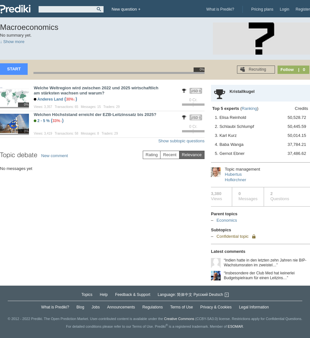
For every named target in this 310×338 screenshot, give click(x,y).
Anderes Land (50, 99)
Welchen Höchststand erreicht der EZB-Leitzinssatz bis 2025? (95, 114)
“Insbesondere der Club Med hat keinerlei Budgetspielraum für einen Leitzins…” (259, 275)
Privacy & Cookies (216, 307)
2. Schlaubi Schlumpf (260, 126)
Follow (287, 69)
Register (303, 9)
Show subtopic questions (181, 140)
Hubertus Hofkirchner (235, 177)
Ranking (249, 108)
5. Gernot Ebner (260, 153)
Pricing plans (262, 9)
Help (104, 294)
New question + (126, 9)
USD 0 (196, 91)
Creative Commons (179, 319)
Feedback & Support (132, 294)
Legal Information (254, 307)
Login (284, 9)
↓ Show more (12, 41)
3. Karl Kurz (260, 135)
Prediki (15, 9)
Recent (169, 154)
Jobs (96, 307)
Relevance (192, 154)
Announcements (121, 307)
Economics (226, 220)
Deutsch (216, 294)
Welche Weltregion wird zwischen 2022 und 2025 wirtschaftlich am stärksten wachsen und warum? (96, 90)
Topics (86, 294)
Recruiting (257, 69)
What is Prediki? (220, 9)
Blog (80, 307)
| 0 (301, 69)
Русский (201, 294)
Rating (152, 154)
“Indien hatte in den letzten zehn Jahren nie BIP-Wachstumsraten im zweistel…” (265, 262)
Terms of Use (181, 307)
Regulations (152, 307)
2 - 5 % (43, 121)
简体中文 (184, 294)
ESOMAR (235, 326)
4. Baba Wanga (260, 144)
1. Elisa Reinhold (260, 117)
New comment (54, 155)
